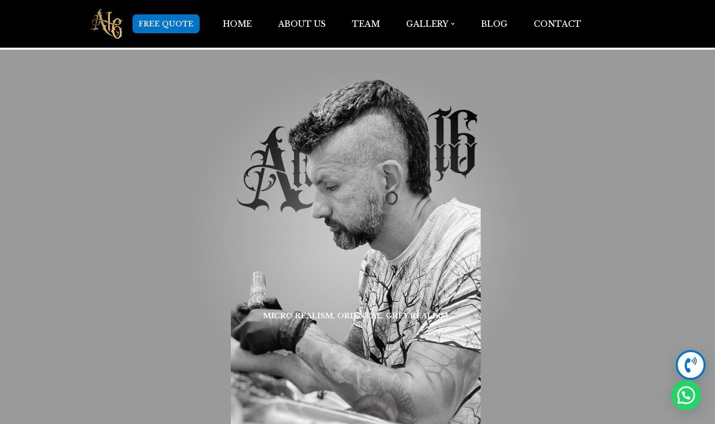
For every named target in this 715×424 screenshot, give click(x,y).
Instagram (183, 237)
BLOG (494, 24)
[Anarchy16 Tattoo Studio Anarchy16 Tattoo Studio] (106, 24)
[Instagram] (116, 237)
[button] (453, 24)
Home (236, 24)
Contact (557, 24)
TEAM (366, 24)
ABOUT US (302, 24)
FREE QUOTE (166, 23)
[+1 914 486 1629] (595, 237)
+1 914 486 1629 (528, 237)
